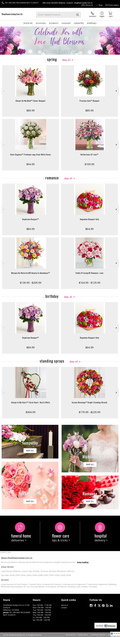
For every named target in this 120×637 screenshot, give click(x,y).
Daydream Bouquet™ (30, 219)
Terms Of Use (70, 635)
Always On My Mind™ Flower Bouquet (31, 100)
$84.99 (30, 229)
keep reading (82, 562)
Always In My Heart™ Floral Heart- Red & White (30, 402)
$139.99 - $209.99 (30, 282)
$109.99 (89, 164)
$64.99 (89, 229)
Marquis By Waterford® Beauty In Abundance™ (30, 273)
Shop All (66, 60)
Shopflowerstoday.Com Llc (12, 14)
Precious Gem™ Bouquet (89, 100)
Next (116, 91)
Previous (3, 91)
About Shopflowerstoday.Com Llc (16, 557)
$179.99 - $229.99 (89, 412)
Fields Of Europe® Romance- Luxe (89, 273)
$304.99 (30, 412)
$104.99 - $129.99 (89, 282)
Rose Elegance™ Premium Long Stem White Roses (30, 154)
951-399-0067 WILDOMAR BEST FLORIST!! (21, 3)
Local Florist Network (98, 635)
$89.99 (30, 110)
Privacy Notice (83, 635)
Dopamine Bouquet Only (89, 219)
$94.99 (30, 164)
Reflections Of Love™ (89, 154)
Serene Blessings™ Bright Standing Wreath (89, 402)
